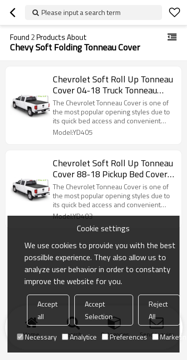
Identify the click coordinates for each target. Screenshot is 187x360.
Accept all (47, 310)
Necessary (37, 337)
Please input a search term (81, 12)
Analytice (79, 337)
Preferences (124, 337)
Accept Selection (99, 310)
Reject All (158, 310)
